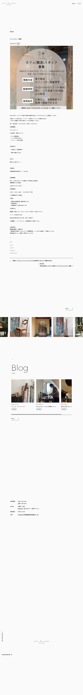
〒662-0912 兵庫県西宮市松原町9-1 (27, 514)
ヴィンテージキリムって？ (18, 406)
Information (13, 253)
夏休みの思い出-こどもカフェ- (69, 406)
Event (11, 247)
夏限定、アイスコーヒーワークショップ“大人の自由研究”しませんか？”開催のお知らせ (32, 260)
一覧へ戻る (41, 263)
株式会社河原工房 (6, 654)
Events (14, 409)
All (10, 242)
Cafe (18, 43)
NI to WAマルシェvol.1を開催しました (46, 406)
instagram (20, 508)
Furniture (12, 250)
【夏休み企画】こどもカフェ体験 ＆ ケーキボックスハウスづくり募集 (55, 265)
